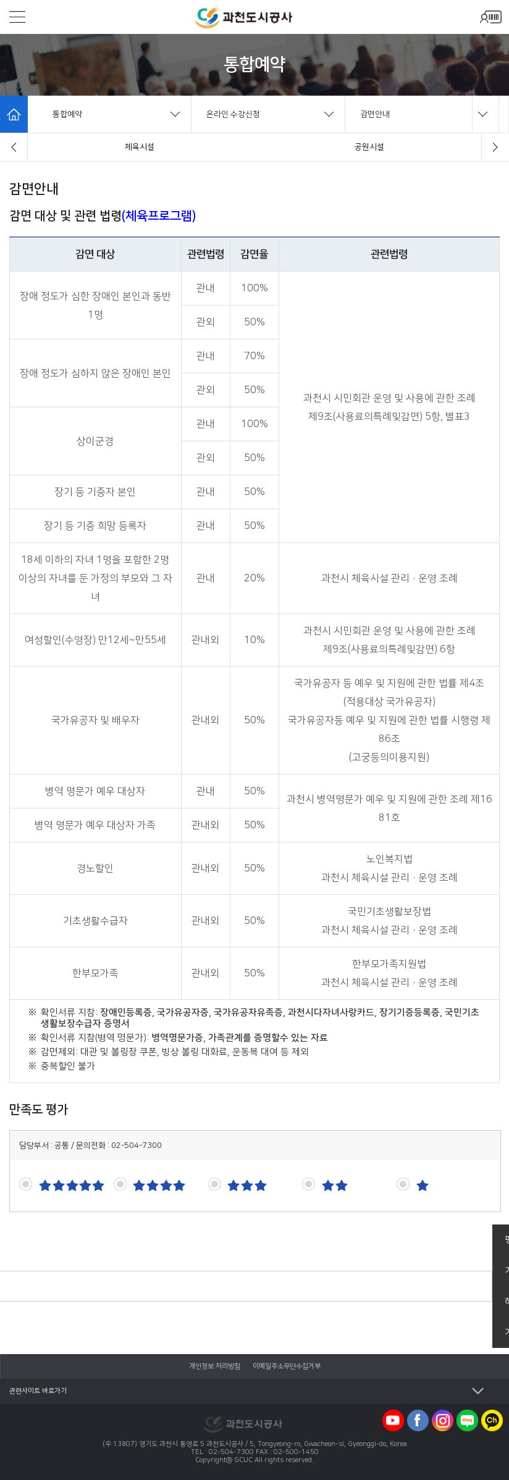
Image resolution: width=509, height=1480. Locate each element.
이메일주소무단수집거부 (287, 1366)
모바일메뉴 (17, 17)
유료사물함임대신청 (369, 147)
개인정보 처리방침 (214, 1366)
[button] (14, 147)
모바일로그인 (490, 17)
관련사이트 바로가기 (38, 1391)
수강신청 (139, 147)
